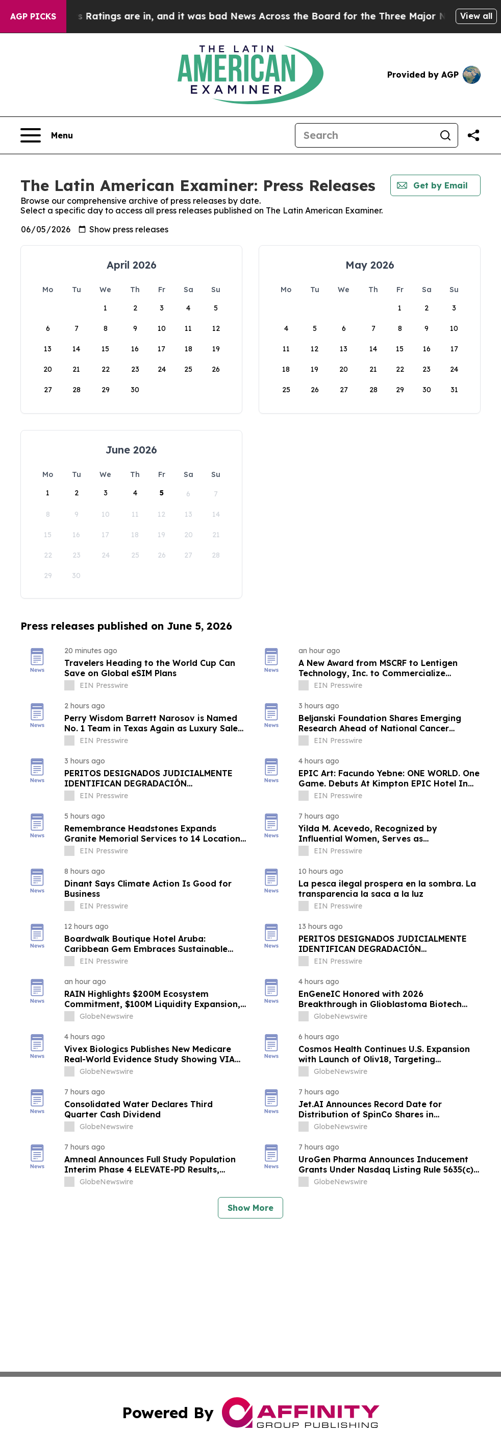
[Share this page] (473, 135)
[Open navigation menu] (46, 135)
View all (476, 16)
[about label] (69, 685)
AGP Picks (33, 16)
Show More (250, 1208)
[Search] (364, 135)
